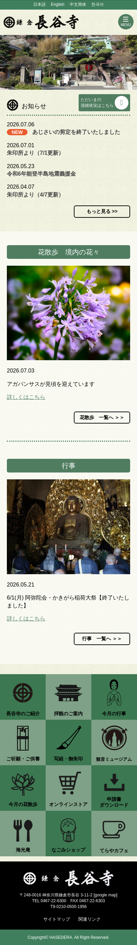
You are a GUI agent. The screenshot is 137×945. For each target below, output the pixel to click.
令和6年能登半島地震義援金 (41, 174)
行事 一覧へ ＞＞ (102, 638)
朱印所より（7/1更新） (35, 153)
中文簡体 (78, 4)
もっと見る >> (102, 211)
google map (105, 895)
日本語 (39, 4)
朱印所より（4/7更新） (35, 195)
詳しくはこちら (26, 397)
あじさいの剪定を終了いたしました (76, 132)
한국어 (97, 4)
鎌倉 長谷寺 (41, 21)
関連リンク (89, 919)
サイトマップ (56, 919)
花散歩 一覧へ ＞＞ (102, 417)
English (57, 4)
